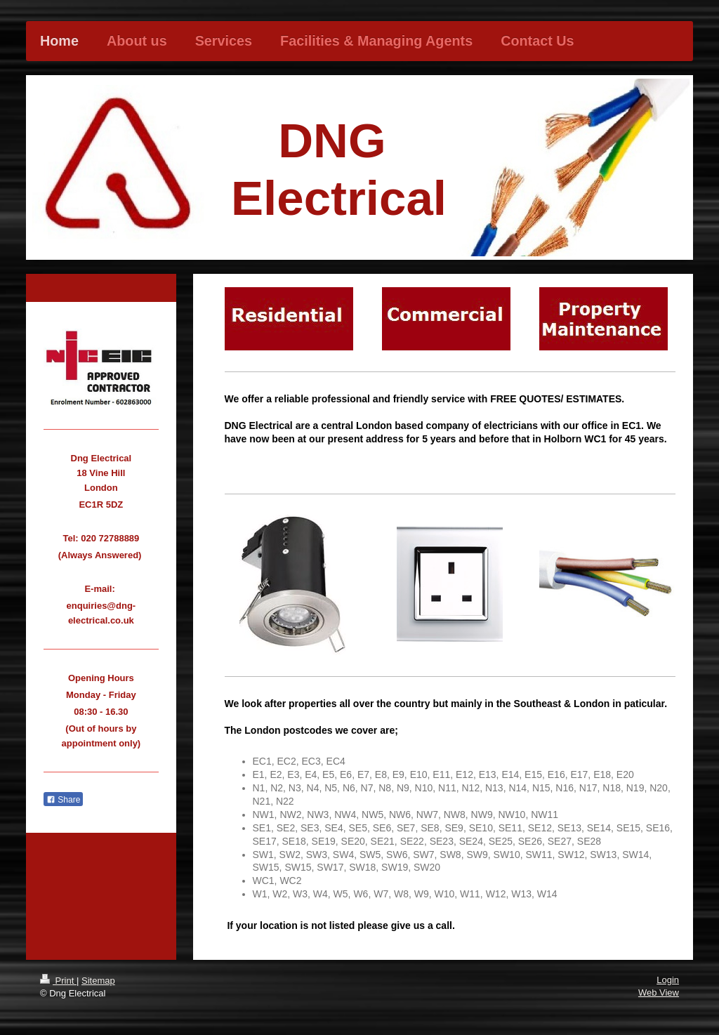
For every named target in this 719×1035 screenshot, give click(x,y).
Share (63, 800)
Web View (658, 992)
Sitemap (98, 980)
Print (58, 980)
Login (668, 980)
